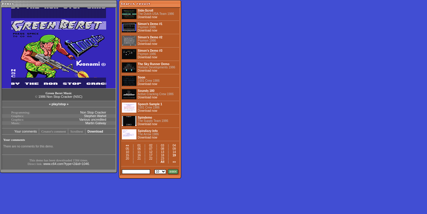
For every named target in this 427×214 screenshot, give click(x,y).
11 (139, 152)
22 (150, 158)
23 (162, 158)
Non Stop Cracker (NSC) (64, 96)
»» (174, 161)
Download (95, 131)
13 (162, 152)
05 (127, 148)
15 (127, 155)
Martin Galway (95, 123)
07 (150, 148)
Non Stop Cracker (93, 112)
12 (150, 152)
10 (127, 152)
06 (139, 148)
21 (139, 158)
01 (139, 145)
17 (150, 155)
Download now (147, 17)
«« (127, 145)
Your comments (25, 131)
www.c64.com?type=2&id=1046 (66, 164)
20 (127, 158)
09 (174, 148)
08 (162, 148)
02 (150, 145)
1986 (41, 96)
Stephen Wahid (95, 116)
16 (139, 155)
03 (162, 145)
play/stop (59, 104)
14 (174, 152)
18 (162, 155)
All (163, 161)
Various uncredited (92, 119)
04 (174, 145)
